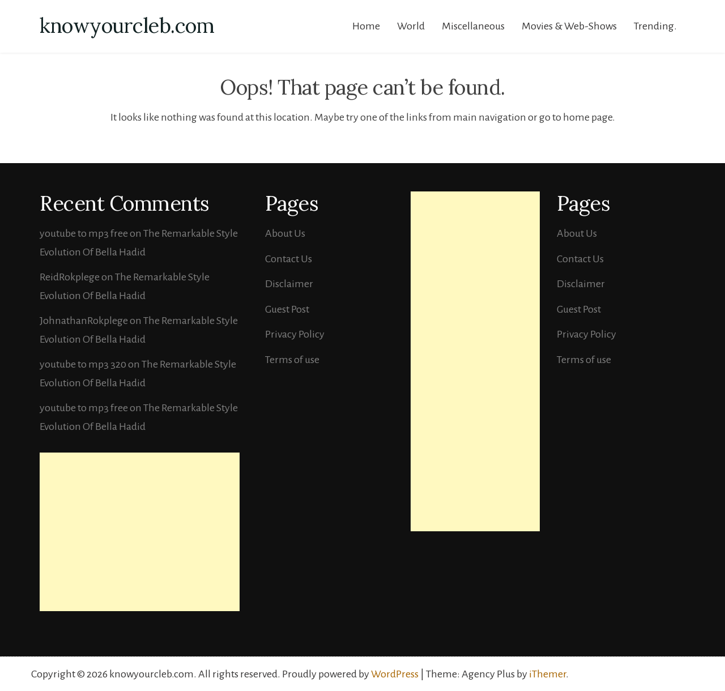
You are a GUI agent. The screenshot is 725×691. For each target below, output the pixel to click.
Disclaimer (289, 283)
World (411, 26)
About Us (285, 233)
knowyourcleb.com (127, 25)
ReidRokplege (70, 277)
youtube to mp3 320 (83, 364)
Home (366, 26)
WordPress (395, 674)
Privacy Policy (295, 334)
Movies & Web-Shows (569, 26)
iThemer (547, 674)
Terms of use (292, 359)
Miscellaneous (473, 26)
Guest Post (287, 309)
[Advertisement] (140, 532)
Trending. (655, 26)
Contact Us (288, 259)
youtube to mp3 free (84, 233)
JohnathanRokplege (84, 320)
